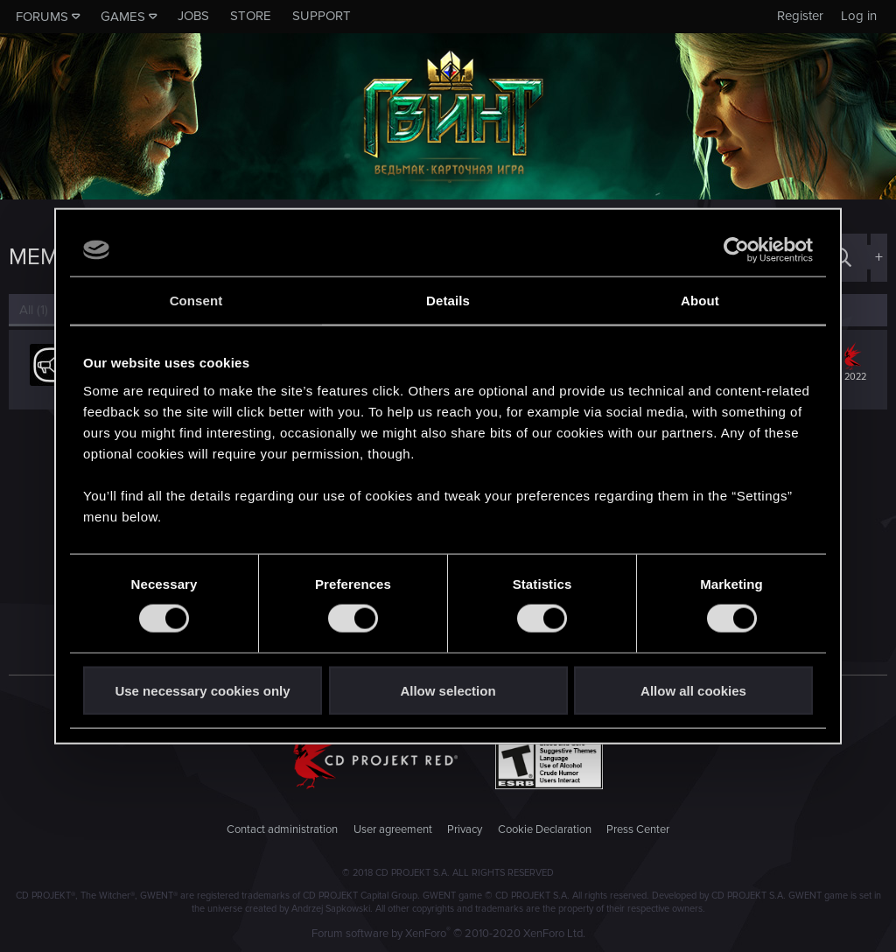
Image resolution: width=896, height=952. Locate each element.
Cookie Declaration (545, 829)
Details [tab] (448, 300)
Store (250, 16)
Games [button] (123, 16)
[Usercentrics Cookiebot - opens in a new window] (736, 250)
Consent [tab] (196, 300)
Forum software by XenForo (448, 934)
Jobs (193, 16)
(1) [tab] (33, 310)
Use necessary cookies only (202, 689)
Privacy (464, 829)
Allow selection (447, 689)
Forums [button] (42, 16)
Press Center (637, 829)
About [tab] (700, 300)
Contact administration (282, 829)
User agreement (393, 829)
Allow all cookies (693, 689)
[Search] (841, 258)
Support (321, 16)
